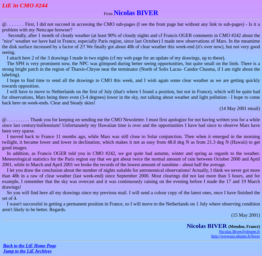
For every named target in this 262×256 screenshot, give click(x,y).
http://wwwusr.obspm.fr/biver (235, 236)
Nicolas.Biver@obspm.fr (239, 231)
